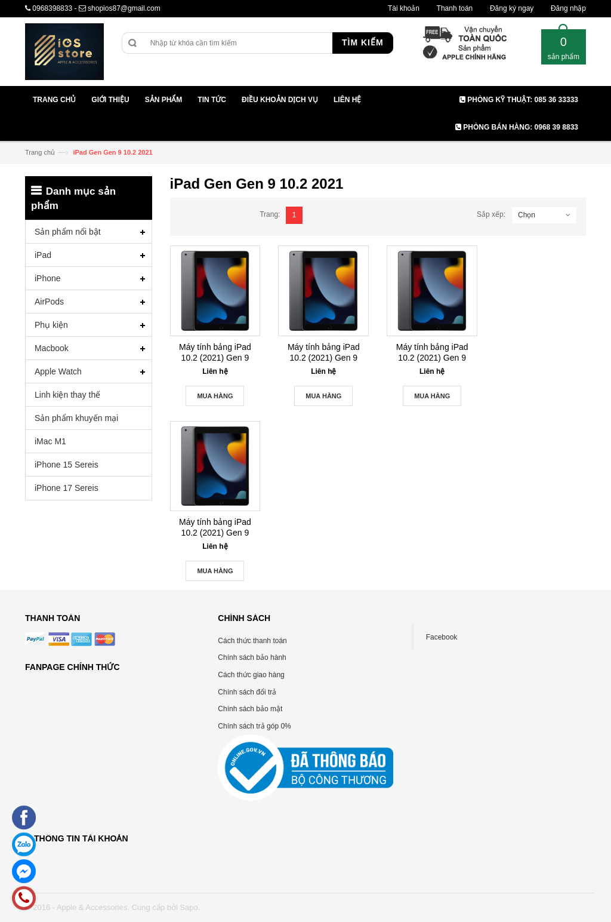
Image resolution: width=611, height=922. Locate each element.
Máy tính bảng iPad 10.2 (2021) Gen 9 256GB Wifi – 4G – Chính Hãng (432, 352)
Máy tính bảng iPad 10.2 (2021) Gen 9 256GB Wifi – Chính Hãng (215, 527)
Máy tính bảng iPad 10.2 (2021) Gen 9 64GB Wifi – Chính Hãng (215, 352)
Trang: (270, 214)
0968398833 (52, 8)
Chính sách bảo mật (250, 709)
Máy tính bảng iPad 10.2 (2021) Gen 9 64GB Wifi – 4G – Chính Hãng (323, 352)
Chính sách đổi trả (247, 692)
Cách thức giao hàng (251, 675)
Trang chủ (40, 152)
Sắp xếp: (491, 214)
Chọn (526, 215)
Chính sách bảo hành (252, 657)
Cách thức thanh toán (252, 641)
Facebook (442, 637)
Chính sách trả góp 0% (254, 726)
